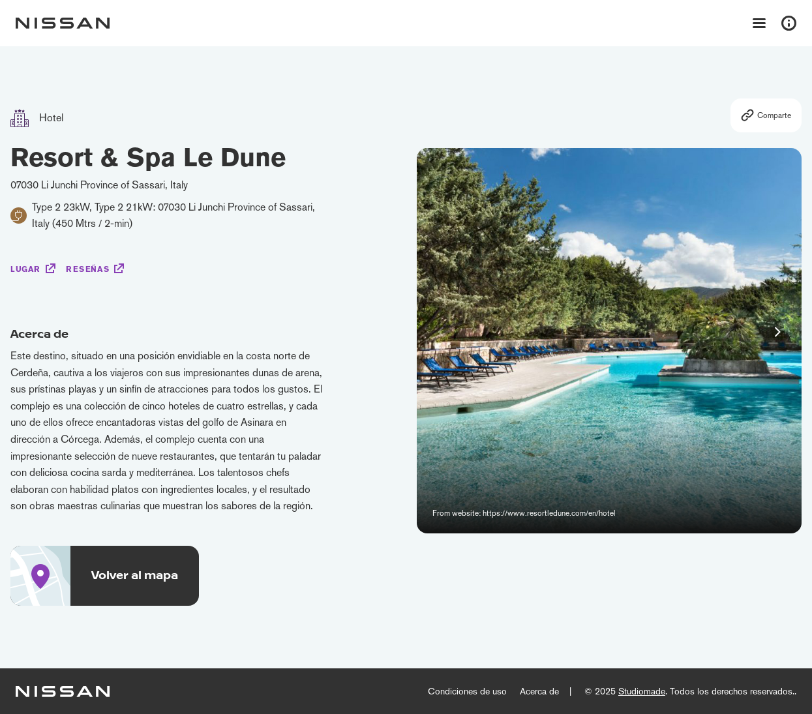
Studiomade (641, 691)
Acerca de (539, 691)
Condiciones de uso (467, 691)
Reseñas (87, 269)
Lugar (25, 269)
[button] (777, 332)
